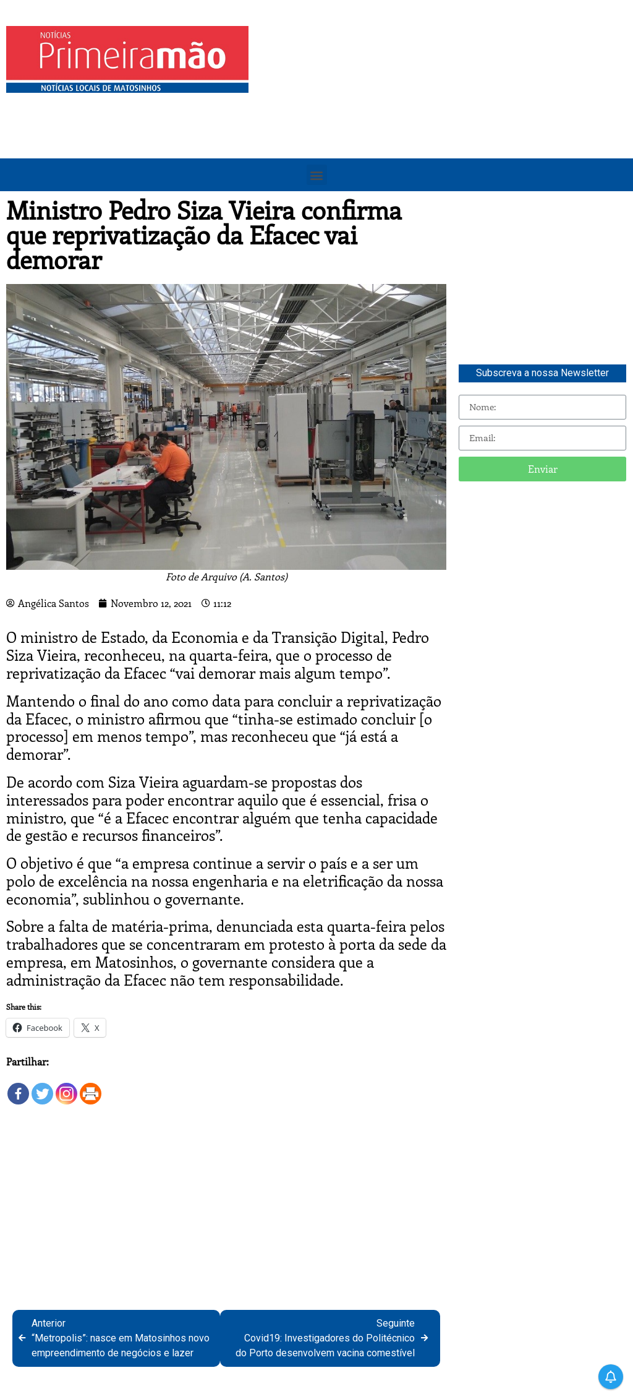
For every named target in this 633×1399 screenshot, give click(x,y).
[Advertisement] (444, 112)
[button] (317, 175)
